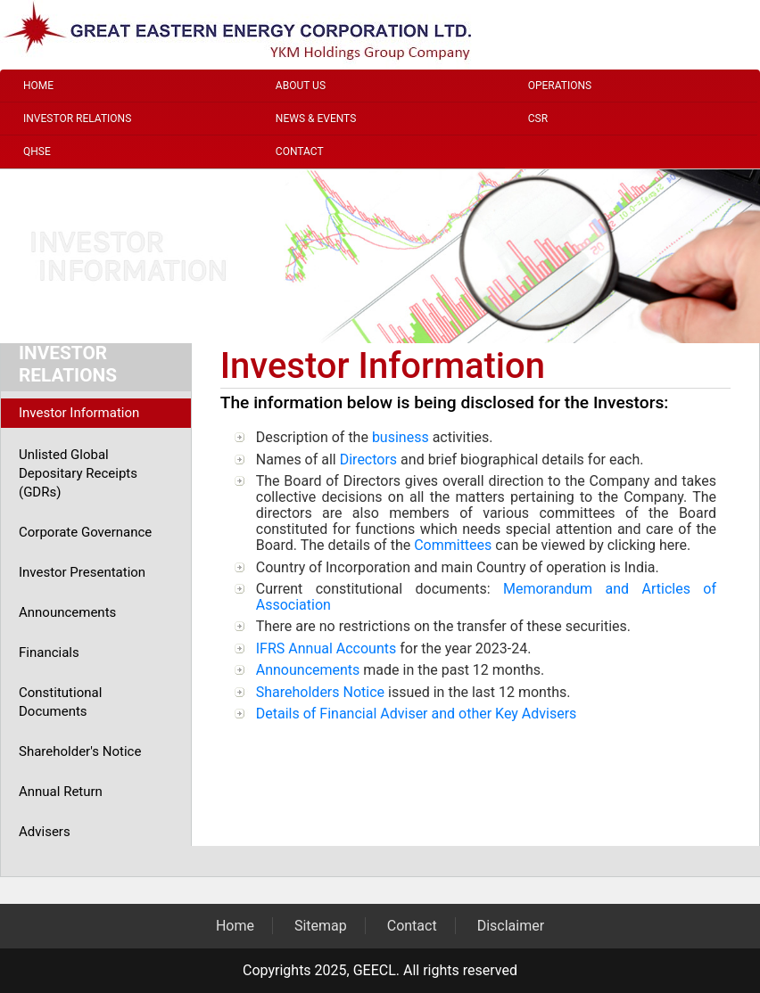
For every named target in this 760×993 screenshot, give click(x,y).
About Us (301, 85)
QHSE (37, 151)
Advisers (44, 832)
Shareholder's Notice (80, 751)
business (400, 437)
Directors (368, 459)
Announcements (67, 612)
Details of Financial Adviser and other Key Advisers (416, 713)
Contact (300, 151)
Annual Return (61, 792)
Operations (559, 85)
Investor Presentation (82, 572)
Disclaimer (510, 925)
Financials (49, 652)
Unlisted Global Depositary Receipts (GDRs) (78, 473)
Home (38, 85)
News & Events (316, 118)
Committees (453, 545)
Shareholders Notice (320, 692)
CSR (538, 118)
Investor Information (79, 413)
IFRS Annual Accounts (326, 648)
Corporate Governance (85, 532)
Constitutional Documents (60, 702)
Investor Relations (77, 118)
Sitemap (320, 925)
